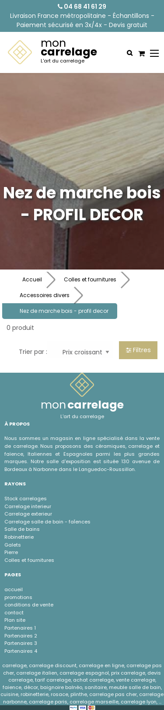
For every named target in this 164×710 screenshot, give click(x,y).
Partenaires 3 (20, 643)
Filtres (138, 350)
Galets (12, 544)
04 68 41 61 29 (82, 6)
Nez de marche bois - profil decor (64, 311)
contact (14, 612)
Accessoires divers (45, 295)
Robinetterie (19, 536)
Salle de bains (22, 529)
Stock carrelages (25, 498)
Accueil (32, 279)
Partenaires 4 (20, 651)
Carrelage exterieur (28, 513)
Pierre (11, 552)
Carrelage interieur (27, 506)
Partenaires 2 (20, 635)
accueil (13, 589)
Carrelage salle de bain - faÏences (47, 521)
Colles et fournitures (90, 279)
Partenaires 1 (20, 627)
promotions (18, 597)
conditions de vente (28, 604)
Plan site (14, 619)
